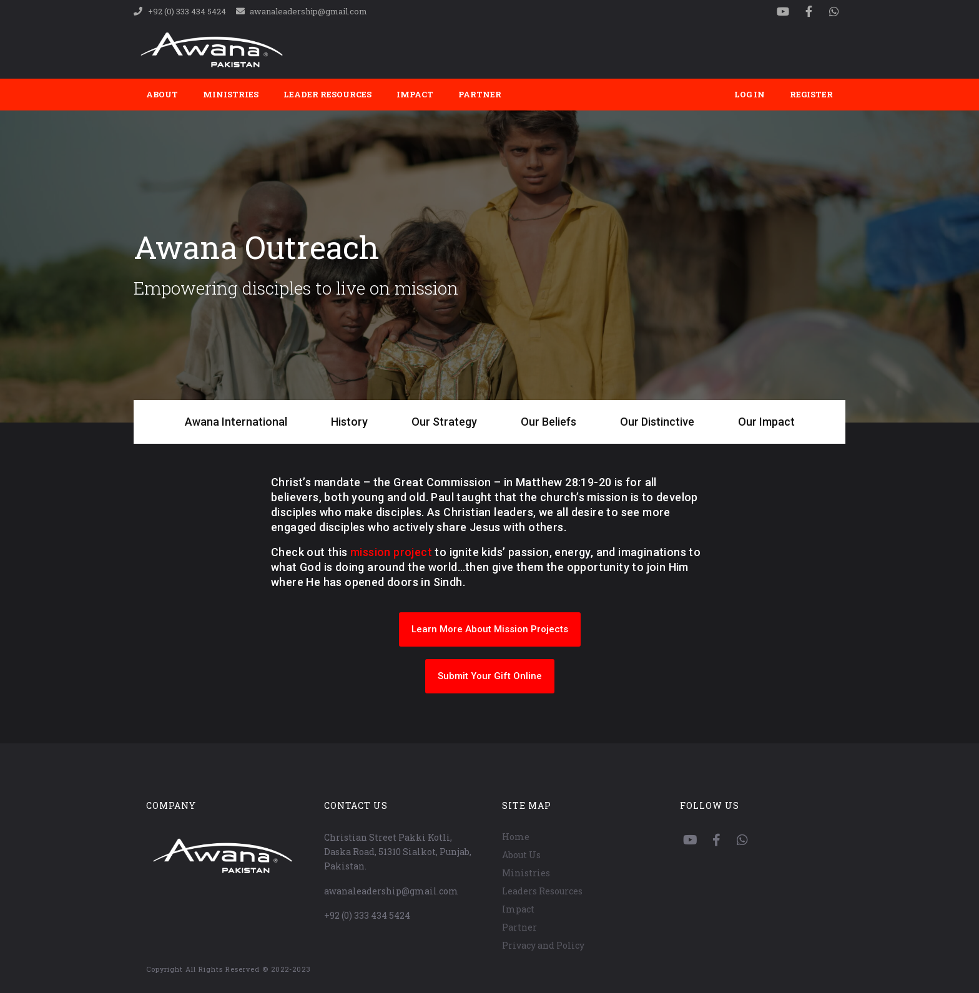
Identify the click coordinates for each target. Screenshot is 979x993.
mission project (391, 552)
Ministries (230, 94)
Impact (414, 94)
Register (811, 94)
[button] (490, 629)
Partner (479, 94)
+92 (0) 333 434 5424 (367, 915)
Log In (749, 94)
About (162, 94)
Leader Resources (327, 94)
